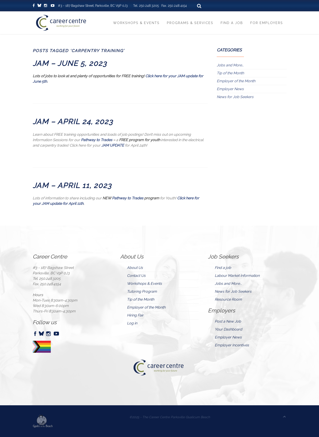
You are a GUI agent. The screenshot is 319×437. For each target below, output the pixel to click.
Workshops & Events (136, 23)
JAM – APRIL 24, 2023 (73, 121)
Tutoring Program (142, 291)
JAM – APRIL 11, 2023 (72, 185)
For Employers (266, 23)
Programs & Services (190, 23)
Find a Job (232, 23)
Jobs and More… (230, 65)
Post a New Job (228, 321)
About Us (135, 268)
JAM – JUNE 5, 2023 (70, 63)
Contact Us (136, 275)
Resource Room (228, 299)
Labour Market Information (237, 275)
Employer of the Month (236, 81)
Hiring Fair (135, 315)
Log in (132, 323)
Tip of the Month (230, 73)
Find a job (223, 268)
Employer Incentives (232, 345)
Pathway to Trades (96, 140)
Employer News (230, 89)
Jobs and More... (228, 283)
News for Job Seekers (235, 97)
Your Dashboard (228, 329)
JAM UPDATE (112, 145)
